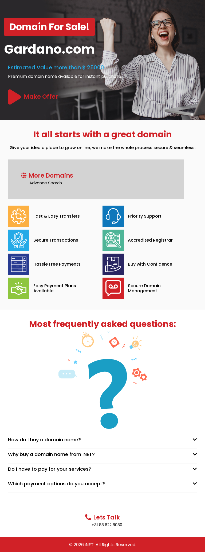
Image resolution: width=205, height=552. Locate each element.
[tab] (102, 440)
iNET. (89, 545)
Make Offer (41, 97)
